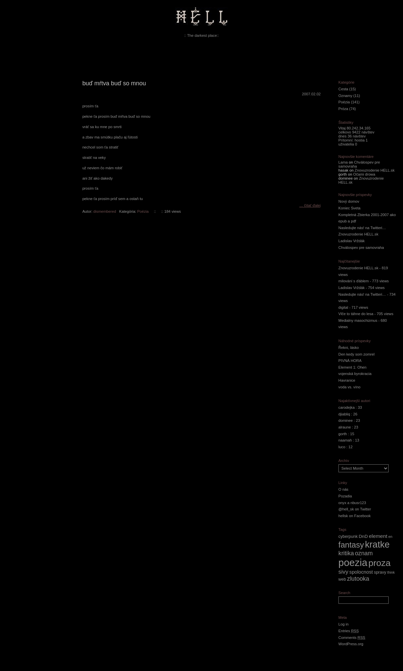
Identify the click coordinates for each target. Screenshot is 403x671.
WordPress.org (350, 644)
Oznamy (345, 96)
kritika (346, 553)
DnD (363, 536)
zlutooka (358, 578)
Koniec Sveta (349, 208)
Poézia (142, 211)
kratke (377, 544)
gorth (342, 434)
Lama (343, 162)
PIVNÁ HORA (350, 361)
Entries (348, 631)
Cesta (343, 89)
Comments (351, 638)
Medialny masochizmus (357, 320)
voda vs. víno (349, 387)
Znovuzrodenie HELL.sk (374, 170)
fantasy (351, 545)
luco (341, 447)
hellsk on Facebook (354, 516)
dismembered (104, 211)
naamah (345, 440)
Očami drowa (364, 174)
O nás (343, 489)
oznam (364, 553)
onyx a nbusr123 (352, 503)
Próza (343, 109)
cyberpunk (348, 536)
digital (343, 307)
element (378, 536)
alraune (344, 427)
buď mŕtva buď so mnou (114, 83)
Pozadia (345, 496)
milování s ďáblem (353, 281)
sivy (343, 571)
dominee (345, 420)
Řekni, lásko (348, 348)
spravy (380, 572)
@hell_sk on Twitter (354, 509)
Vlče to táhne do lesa (356, 314)
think (391, 572)
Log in (343, 624)
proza (379, 563)
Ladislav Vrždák (351, 241)
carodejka (346, 407)
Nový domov (348, 201)
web (342, 579)
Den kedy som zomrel (356, 354)
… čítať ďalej (310, 205)
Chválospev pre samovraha (361, 248)
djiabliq (344, 414)
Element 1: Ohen (352, 367)
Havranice (346, 380)
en (390, 537)
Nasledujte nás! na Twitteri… (362, 228)
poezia (352, 562)
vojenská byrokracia (355, 374)
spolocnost (361, 572)
